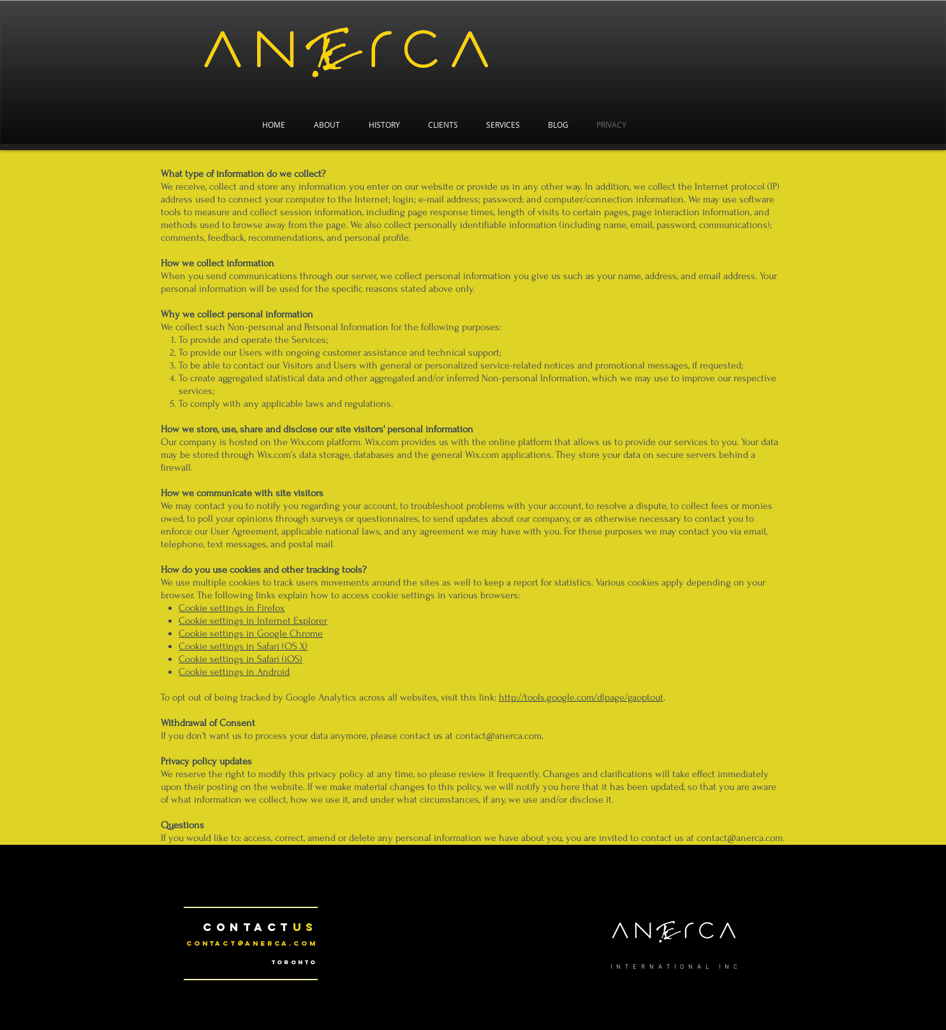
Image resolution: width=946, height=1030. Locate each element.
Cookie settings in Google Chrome (251, 633)
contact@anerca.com (251, 943)
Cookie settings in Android (234, 672)
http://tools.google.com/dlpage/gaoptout (581, 697)
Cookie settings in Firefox (232, 608)
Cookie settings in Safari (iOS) (240, 659)
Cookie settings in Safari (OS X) (243, 646)
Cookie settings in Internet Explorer (253, 620)
